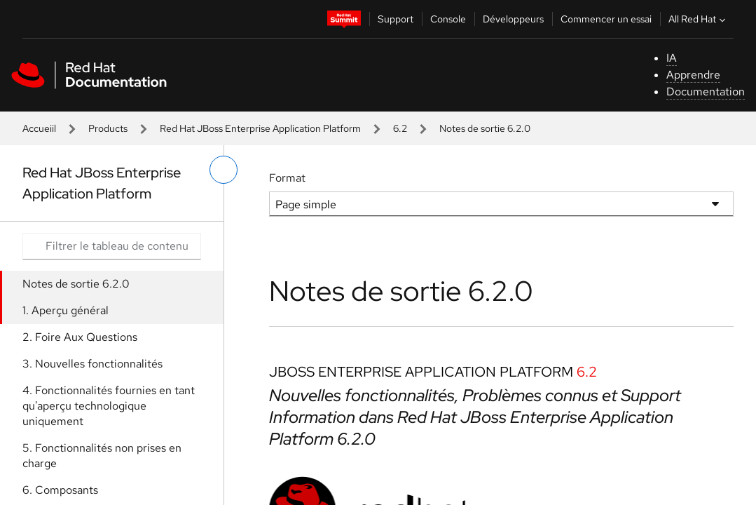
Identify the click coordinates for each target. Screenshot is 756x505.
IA (671, 57)
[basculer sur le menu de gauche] (223, 170)
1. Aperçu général (65, 310)
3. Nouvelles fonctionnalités (92, 363)
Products (108, 128)
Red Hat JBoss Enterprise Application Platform (260, 128)
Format (287, 177)
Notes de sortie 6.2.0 (76, 283)
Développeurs (513, 19)
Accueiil (39, 128)
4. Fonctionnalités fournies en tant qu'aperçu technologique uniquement (108, 406)
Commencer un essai (606, 19)
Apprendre (693, 74)
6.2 (400, 128)
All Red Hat (698, 19)
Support (395, 19)
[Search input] (111, 246)
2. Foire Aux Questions (79, 337)
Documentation (705, 91)
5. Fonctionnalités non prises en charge (101, 455)
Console (448, 19)
